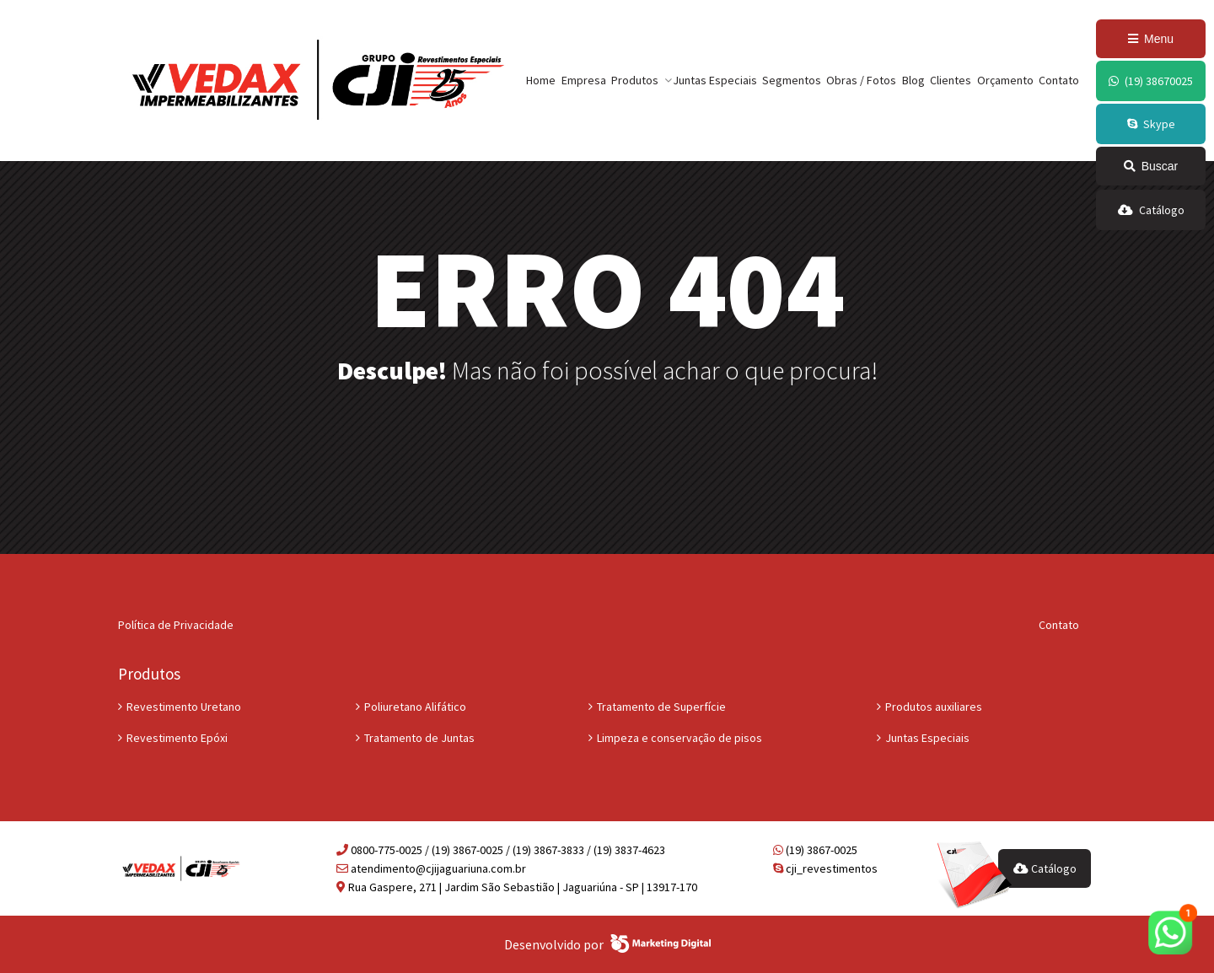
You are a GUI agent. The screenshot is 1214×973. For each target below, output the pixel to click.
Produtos (634, 80)
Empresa (583, 80)
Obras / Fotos (861, 80)
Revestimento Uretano (183, 706)
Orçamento (1005, 80)
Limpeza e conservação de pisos (679, 737)
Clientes (950, 80)
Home (541, 80)
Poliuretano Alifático (415, 706)
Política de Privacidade (176, 624)
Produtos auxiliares (933, 706)
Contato (1059, 80)
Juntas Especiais (715, 80)
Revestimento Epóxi (177, 737)
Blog (913, 80)
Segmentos (791, 80)
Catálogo (1045, 868)
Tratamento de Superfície (661, 706)
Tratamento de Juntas (419, 737)
